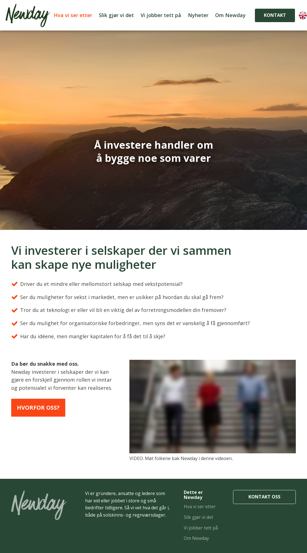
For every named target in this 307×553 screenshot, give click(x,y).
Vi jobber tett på (161, 15)
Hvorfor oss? (38, 407)
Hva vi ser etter (73, 15)
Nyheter (198, 15)
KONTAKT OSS (264, 497)
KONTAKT (275, 15)
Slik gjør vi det (116, 15)
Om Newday (230, 15)
